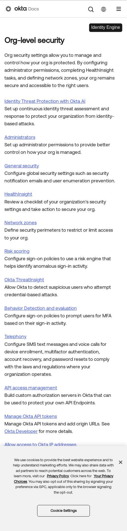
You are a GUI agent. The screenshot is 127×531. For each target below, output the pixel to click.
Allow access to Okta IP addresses (40, 444)
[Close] (121, 462)
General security (21, 166)
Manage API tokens (30, 416)
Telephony (15, 336)
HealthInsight (18, 194)
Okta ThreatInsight (24, 279)
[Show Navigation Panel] (118, 8)
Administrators (19, 137)
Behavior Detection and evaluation (40, 308)
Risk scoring (16, 251)
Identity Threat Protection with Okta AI (44, 101)
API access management (30, 387)
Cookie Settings (63, 511)
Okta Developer (21, 431)
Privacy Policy (58, 476)
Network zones (20, 222)
